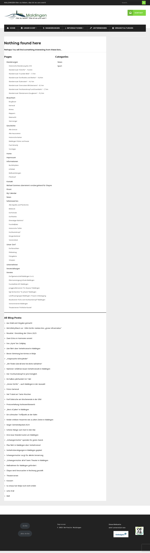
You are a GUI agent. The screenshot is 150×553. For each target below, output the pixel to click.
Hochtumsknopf (14, 234)
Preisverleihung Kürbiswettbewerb (20, 406)
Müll (8, 498)
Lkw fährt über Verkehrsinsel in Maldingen (23, 350)
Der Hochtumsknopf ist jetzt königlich (21, 376)
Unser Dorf (28, 30)
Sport (60, 68)
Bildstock (12, 211)
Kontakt (135, 13)
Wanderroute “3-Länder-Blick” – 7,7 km (22, 76)
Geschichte (10, 127)
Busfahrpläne (14, 167)
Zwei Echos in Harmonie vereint (19, 340)
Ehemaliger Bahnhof (16, 222)
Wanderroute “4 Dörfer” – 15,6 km (20, 72)
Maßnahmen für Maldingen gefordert (21, 467)
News (8, 199)
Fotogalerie (13, 258)
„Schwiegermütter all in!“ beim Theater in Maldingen (27, 462)
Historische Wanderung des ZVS (20, 68)
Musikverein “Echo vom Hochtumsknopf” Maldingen (27, 302)
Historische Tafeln (15, 230)
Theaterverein (12, 477)
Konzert (9, 482)
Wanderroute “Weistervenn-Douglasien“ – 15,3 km (26, 95)
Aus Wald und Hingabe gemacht (19, 325)
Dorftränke (13, 218)
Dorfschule (13, 215)
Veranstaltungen (122, 30)
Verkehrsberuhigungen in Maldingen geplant (24, 452)
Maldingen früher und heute (19, 143)
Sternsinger (13, 123)
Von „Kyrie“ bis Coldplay (16, 345)
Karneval (12, 107)
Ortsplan (12, 262)
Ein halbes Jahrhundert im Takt (18, 381)
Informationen (73, 30)
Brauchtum (10, 100)
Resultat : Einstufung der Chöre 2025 (21, 335)
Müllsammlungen (15, 175)
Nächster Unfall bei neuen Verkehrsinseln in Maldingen (28, 371)
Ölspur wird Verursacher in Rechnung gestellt (24, 472)
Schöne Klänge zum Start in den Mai (20, 432)
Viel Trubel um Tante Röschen (18, 396)
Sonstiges (12, 151)
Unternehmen (98, 30)
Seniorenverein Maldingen (18, 306)
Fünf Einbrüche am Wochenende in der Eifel (23, 401)
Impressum (11, 159)
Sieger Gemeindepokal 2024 (18, 427)
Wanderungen (51, 30)
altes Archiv (25, 535)
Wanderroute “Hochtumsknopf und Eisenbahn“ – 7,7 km (28, 91)
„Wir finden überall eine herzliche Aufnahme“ (24, 365)
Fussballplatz (13, 226)
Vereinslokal (13, 242)
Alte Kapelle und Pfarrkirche (19, 207)
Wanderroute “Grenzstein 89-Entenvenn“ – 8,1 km (26, 87)
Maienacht (12, 119)
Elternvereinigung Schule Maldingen (21, 282)
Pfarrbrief (12, 179)
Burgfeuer (12, 104)
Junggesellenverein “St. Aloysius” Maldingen (24, 290)
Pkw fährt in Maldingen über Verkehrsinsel (23, 447)
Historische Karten (15, 139)
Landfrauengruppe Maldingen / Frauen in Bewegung (27, 298)
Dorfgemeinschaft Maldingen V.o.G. (21, 278)
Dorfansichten (14, 250)
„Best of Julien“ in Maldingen (17, 411)
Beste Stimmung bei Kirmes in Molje (21, 355)
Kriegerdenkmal (14, 238)
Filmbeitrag (13, 254)
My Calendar (11, 195)
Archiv (25, 528)
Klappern (12, 115)
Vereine (9, 274)
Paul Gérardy (13, 147)
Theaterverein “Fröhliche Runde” (20, 309)
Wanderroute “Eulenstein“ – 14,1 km (21, 83)
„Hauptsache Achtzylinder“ (17, 360)
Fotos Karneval (12, 391)
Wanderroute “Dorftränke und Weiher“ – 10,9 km (26, 80)
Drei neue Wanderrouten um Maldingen (22, 437)
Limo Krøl (10, 493)
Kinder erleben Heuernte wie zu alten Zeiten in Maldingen (29, 421)
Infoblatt (12, 171)
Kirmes (11, 111)
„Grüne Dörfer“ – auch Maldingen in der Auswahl (25, 386)
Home (11, 30)
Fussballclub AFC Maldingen (18, 286)
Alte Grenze (13, 131)
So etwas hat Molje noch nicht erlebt (21, 488)
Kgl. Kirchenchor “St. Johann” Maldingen (22, 294)
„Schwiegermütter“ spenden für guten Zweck (24, 442)
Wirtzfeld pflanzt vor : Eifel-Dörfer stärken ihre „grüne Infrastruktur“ (34, 330)
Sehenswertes (12, 203)
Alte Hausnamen (15, 135)
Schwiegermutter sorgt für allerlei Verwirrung (24, 457)
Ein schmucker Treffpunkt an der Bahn (21, 416)
